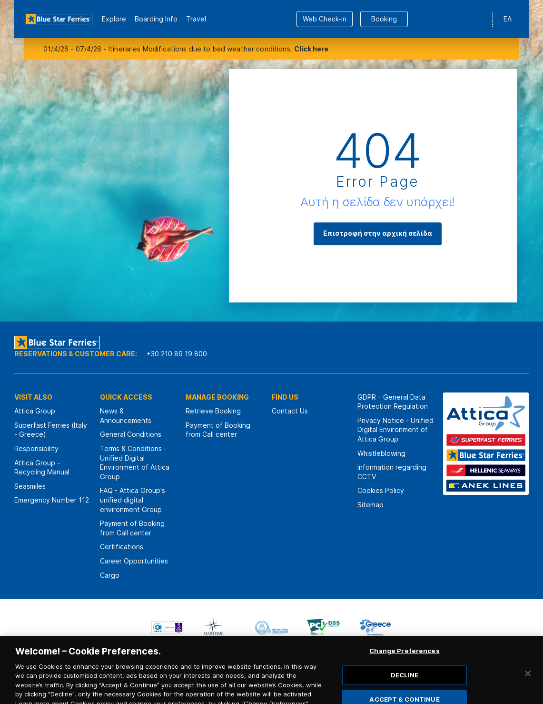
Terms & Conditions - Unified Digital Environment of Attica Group (134, 462)
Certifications (121, 547)
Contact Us (290, 411)
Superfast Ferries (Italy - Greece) (50, 430)
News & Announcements (125, 415)
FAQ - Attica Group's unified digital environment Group (132, 499)
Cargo (109, 575)
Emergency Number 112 (51, 500)
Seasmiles (30, 486)
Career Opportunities (134, 561)
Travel (196, 19)
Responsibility (36, 448)
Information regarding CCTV (391, 472)
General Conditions (130, 434)
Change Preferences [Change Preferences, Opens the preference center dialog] (404, 656)
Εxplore (114, 19)
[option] (167, 627)
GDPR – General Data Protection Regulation (392, 402)
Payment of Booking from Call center (132, 528)
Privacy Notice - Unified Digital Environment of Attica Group (395, 429)
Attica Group (34, 411)
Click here (311, 49)
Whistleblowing (381, 453)
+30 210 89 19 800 (177, 354)
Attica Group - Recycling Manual (41, 467)
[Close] (527, 679)
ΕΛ (508, 19)
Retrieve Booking (213, 411)
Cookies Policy (380, 490)
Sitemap (370, 505)
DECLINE (405, 680)
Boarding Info (156, 19)
